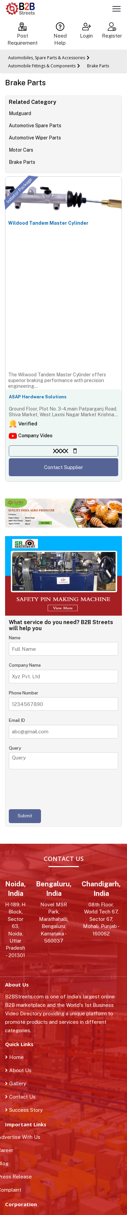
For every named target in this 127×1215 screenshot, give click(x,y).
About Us (18, 1070)
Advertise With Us (22, 1137)
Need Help (60, 34)
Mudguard (20, 113)
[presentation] (60, 789)
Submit (25, 815)
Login (86, 30)
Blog (6, 1163)
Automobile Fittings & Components (42, 66)
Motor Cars (21, 150)
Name (14, 637)
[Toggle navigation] (116, 10)
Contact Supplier (63, 467)
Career (9, 1150)
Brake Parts (98, 66)
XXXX (60, 451)
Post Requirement (22, 34)
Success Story (24, 1110)
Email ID (17, 720)
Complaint (13, 1190)
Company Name (25, 665)
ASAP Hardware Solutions (37, 396)
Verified (27, 423)
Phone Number (23, 692)
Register (112, 30)
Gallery (15, 1083)
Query (15, 748)
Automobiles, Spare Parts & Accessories (46, 58)
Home (14, 1057)
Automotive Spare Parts (35, 125)
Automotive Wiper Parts (35, 137)
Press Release (18, 1176)
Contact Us (20, 1097)
